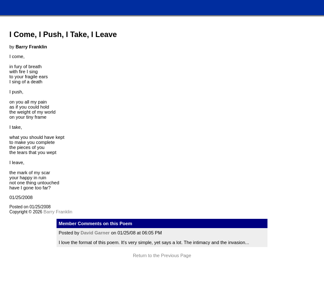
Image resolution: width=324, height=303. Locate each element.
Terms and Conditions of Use (162, 271)
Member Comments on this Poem (95, 223)
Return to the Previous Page (162, 255)
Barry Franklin (57, 211)
